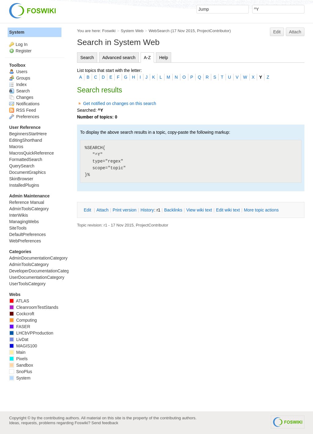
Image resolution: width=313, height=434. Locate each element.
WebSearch (159, 30)
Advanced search (118, 57)
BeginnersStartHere (28, 133)
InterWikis (18, 215)
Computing (23, 320)
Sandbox (21, 365)
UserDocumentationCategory (36, 277)
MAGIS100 (23, 345)
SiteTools (18, 228)
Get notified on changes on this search (119, 103)
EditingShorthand (25, 140)
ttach (102, 210)
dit (88, 210)
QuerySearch (21, 165)
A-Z (147, 57)
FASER (19, 326)
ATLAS (19, 300)
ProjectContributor (213, 30)
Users (18, 71)
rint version (125, 210)
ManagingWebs (24, 221)
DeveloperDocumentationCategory (42, 270)
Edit (277, 31)
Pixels (18, 358)
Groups (19, 78)
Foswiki (109, 30)
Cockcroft (21, 313)
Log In (22, 44)
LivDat (18, 339)
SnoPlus (20, 371)
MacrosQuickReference (31, 153)
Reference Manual (26, 202)
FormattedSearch (25, 159)
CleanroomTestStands (33, 307)
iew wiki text (199, 210)
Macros (16, 146)
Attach (295, 31)
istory (147, 210)
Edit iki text (228, 210)
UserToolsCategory (27, 283)
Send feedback (104, 423)
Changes (21, 97)
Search (87, 57)
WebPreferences (25, 240)
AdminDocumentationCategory (38, 258)
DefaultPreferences (27, 234)
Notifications (24, 103)
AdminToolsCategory (29, 208)
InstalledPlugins (24, 185)
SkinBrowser (21, 178)
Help (163, 57)
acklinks (173, 210)
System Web (132, 30)
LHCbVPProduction (31, 333)
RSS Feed (22, 110)
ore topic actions (261, 210)
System (16, 32)
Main (17, 352)
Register (23, 50)
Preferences (24, 116)
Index (18, 84)
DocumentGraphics (27, 172)
